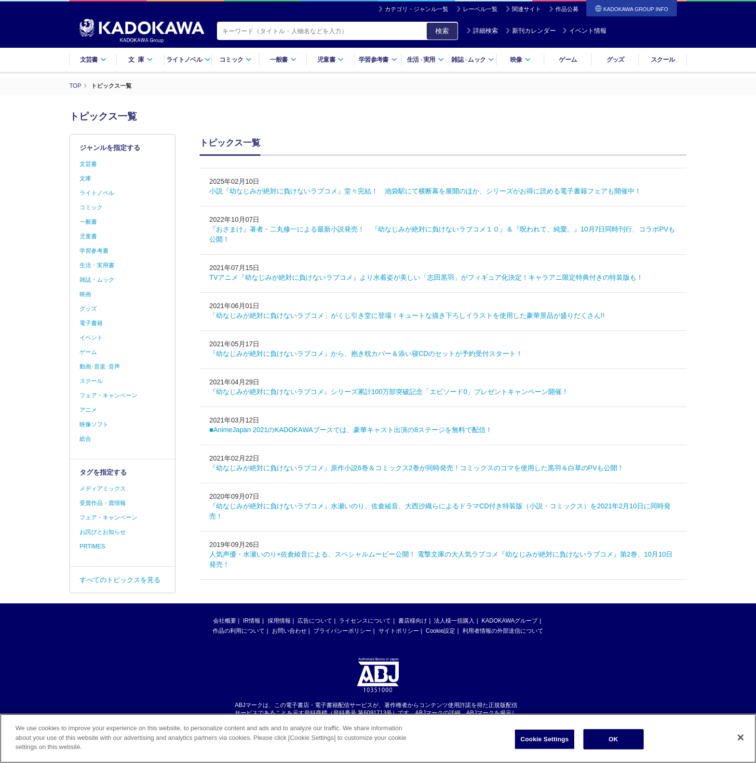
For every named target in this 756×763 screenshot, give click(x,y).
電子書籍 (91, 323)
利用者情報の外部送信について (502, 630)
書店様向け (412, 620)
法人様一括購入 (454, 620)
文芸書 (93, 59)
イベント (91, 337)
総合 (85, 439)
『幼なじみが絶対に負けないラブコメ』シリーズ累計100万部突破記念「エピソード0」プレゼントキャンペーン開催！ (388, 391)
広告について (314, 620)
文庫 (85, 178)
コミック (235, 59)
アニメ (88, 410)
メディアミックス (103, 488)
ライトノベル (188, 59)
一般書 (283, 59)
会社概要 (224, 620)
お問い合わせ (289, 630)
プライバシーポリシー (342, 630)
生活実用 (425, 59)
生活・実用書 (97, 265)
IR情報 (251, 620)
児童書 (330, 59)
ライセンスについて (365, 620)
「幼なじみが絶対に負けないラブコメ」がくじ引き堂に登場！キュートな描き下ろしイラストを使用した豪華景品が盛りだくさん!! (407, 315)
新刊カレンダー (530, 30)
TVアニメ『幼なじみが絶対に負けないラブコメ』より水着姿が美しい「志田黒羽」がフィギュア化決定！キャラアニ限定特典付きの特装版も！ (426, 277)
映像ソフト (94, 424)
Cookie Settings (545, 740)
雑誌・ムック (97, 279)
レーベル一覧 (480, 9)
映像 (520, 59)
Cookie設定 (440, 630)
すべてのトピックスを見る (120, 580)
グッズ (615, 59)
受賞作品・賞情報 (103, 503)
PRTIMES (92, 546)
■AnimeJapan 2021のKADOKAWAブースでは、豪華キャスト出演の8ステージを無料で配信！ (350, 430)
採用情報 (279, 620)
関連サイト (526, 9)
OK (613, 740)
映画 (85, 294)
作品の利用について (239, 630)
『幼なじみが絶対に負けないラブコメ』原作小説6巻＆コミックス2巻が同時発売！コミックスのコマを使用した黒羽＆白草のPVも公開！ (416, 468)
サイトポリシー (398, 630)
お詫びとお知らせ (103, 532)
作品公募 (567, 9)
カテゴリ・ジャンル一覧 (416, 9)
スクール (663, 59)
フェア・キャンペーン (108, 395)
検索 (442, 31)
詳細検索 (482, 30)
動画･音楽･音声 (100, 366)
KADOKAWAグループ (510, 620)
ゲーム (568, 59)
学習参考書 (378, 59)
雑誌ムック (472, 59)
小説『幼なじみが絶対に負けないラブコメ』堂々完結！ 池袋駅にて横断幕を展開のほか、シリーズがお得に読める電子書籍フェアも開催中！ (425, 191)
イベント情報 (584, 30)
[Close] (740, 738)
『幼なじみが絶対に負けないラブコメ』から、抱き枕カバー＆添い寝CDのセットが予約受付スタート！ (366, 353)
